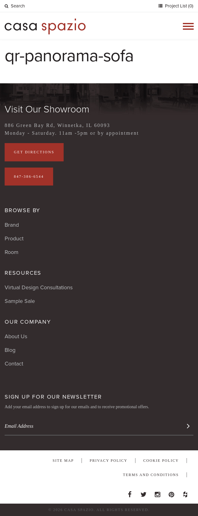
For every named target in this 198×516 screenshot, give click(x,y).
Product (14, 238)
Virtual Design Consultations (39, 287)
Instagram (157, 492)
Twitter (143, 492)
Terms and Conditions (151, 475)
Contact (14, 363)
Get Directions (34, 152)
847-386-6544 (29, 176)
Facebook (129, 492)
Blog (10, 350)
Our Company (28, 321)
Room (12, 252)
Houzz (185, 492)
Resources (23, 272)
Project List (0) (178, 6)
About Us (16, 336)
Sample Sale (20, 301)
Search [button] (15, 6)
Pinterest (171, 492)
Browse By (22, 210)
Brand (12, 224)
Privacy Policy (108, 460)
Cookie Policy (161, 460)
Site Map (63, 460)
